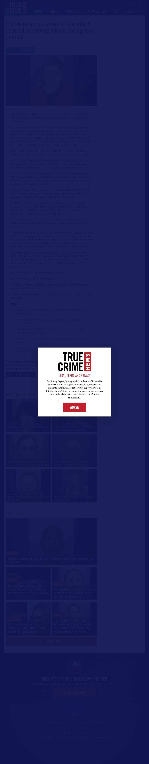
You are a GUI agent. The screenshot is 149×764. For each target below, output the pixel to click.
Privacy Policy (94, 388)
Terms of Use (89, 381)
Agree (74, 407)
